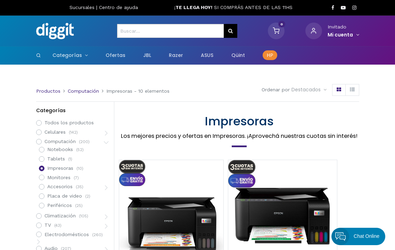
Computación (83, 91)
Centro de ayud (117, 7)
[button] (309, 89)
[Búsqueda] (230, 31)
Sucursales (82, 7)
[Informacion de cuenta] (343, 35)
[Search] (38, 55)
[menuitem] (115, 56)
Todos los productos (69, 122)
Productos (48, 91)
